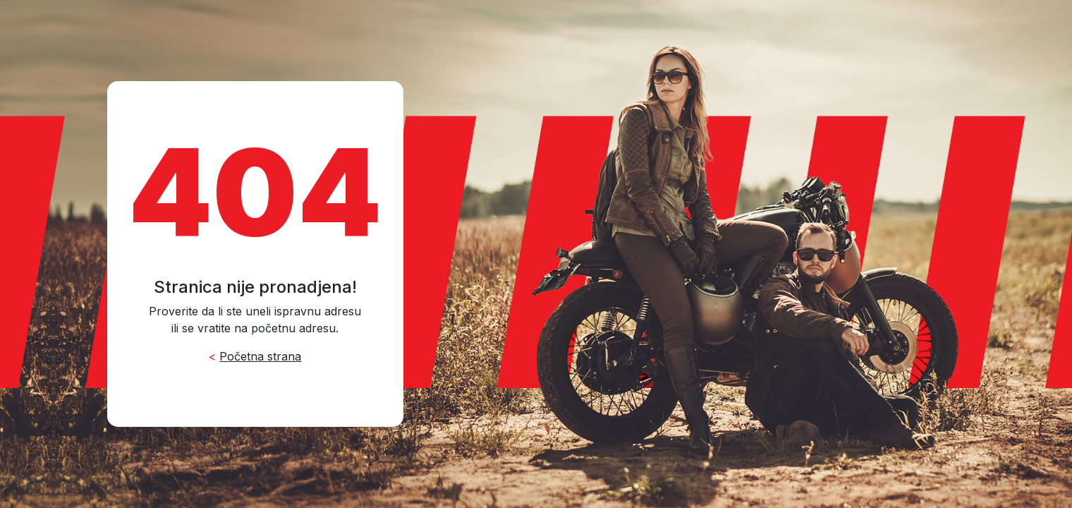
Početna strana (260, 356)
